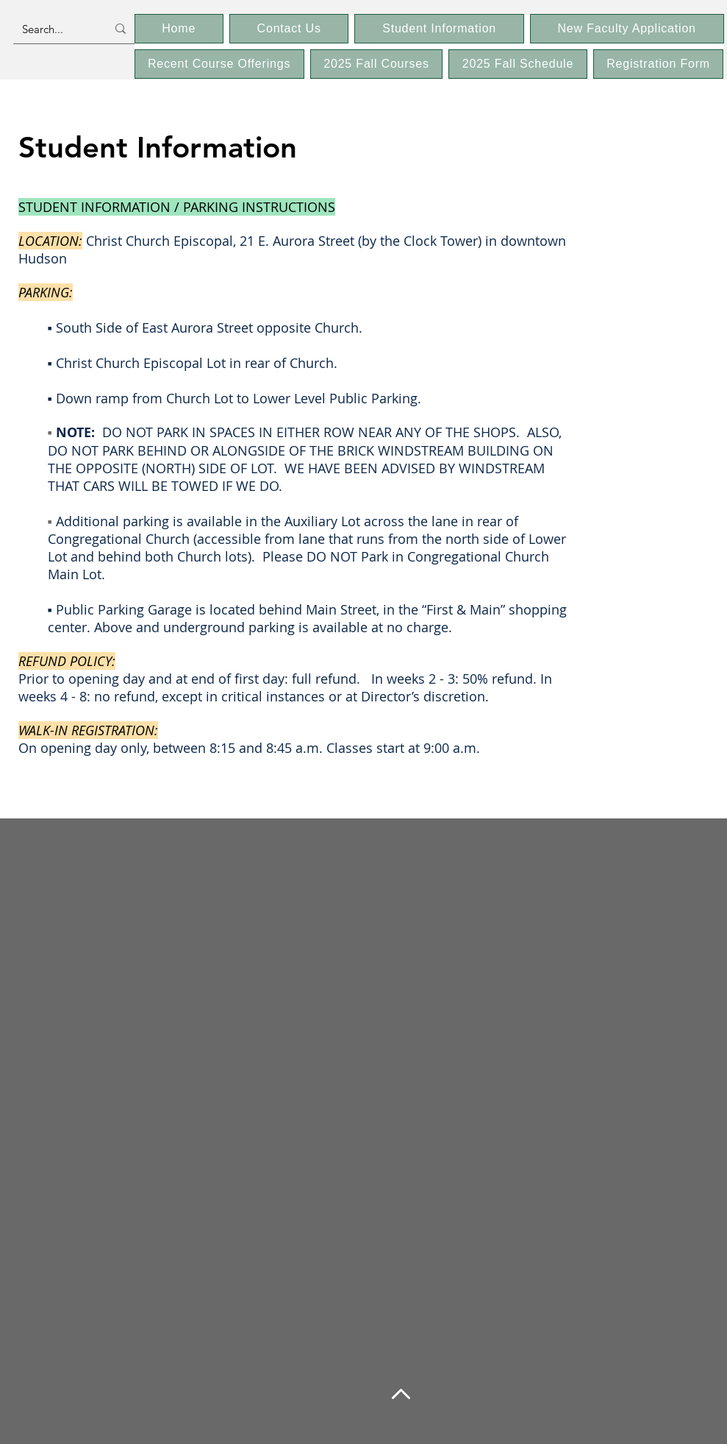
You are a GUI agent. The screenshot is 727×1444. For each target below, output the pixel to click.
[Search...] (53, 28)
